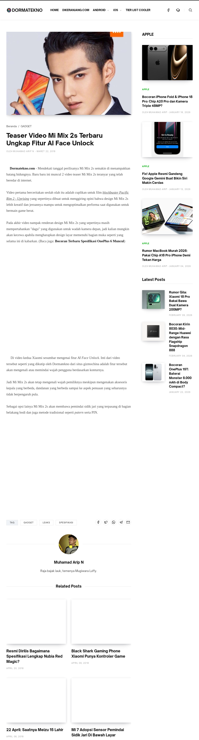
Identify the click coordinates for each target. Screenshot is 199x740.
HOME (54, 10)
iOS (115, 10)
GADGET (26, 126)
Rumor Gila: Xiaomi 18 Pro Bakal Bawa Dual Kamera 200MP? (179, 300)
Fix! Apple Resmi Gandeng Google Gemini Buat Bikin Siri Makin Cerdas (164, 178)
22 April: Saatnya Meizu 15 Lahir (34, 729)
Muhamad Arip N (69, 562)
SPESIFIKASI (66, 522)
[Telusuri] (190, 10)
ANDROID (99, 10)
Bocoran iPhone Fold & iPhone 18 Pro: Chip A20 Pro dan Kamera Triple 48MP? (167, 101)
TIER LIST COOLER (138, 10)
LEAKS (46, 522)
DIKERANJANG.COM (75, 10)
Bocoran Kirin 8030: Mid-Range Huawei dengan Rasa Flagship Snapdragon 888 (180, 337)
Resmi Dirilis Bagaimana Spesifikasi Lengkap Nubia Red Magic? (34, 656)
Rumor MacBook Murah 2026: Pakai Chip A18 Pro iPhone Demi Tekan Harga (166, 255)
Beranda (11, 126)
